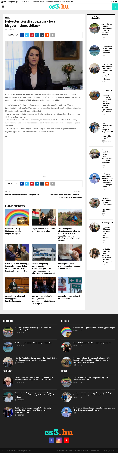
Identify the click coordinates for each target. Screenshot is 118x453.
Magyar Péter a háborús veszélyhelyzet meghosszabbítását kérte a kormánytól (43, 300)
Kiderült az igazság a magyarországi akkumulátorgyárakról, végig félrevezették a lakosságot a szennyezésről (43, 268)
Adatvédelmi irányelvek (64, 451)
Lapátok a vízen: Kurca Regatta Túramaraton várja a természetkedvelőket (107, 204)
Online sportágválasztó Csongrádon (22, 195)
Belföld (8, 17)
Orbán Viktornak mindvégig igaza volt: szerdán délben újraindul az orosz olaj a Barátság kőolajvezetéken (17, 267)
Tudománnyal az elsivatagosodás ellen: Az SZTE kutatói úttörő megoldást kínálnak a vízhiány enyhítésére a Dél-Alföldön (69, 234)
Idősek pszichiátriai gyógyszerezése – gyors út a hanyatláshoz (69, 266)
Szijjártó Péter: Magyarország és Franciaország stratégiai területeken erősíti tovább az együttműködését (33, 410)
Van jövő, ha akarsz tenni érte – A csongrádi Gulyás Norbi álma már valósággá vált (107, 255)
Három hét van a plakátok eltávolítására (69, 297)
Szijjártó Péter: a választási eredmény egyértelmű (43, 230)
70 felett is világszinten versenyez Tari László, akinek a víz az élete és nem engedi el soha (107, 180)
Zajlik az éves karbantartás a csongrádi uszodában (107, 49)
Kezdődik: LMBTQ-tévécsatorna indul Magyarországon (13, 231)
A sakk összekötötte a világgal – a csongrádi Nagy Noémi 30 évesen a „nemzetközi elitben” (107, 130)
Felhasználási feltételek (81, 451)
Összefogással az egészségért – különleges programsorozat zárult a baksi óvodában (107, 230)
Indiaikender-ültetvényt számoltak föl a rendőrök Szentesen (66, 196)
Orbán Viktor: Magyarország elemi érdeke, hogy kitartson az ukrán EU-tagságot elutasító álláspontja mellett (35, 395)
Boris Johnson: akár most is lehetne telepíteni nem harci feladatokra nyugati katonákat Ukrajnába (34, 378)
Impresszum (95, 451)
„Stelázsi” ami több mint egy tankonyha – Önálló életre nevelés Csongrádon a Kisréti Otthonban (107, 71)
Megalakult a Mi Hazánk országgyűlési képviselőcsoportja (15, 299)
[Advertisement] (43, 160)
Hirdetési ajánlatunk (108, 451)
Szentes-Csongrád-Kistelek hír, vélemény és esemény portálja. (53, 2)
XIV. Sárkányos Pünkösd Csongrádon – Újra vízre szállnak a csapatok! (107, 29)
